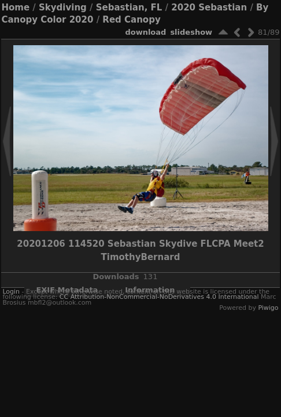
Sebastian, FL (129, 7)
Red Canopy (131, 19)
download (145, 32)
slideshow (191, 32)
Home (15, 7)
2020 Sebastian (209, 7)
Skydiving (63, 7)
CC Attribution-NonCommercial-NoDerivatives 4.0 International (159, 297)
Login (11, 291)
